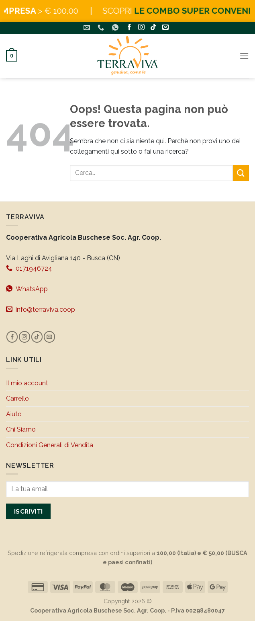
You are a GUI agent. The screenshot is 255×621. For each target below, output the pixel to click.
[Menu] (244, 56)
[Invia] (241, 173)
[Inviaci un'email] (165, 28)
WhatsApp (27, 289)
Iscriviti (28, 511)
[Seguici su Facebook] (129, 28)
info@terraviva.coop (40, 309)
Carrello (17, 398)
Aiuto (14, 414)
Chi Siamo (21, 429)
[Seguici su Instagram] (141, 28)
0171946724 (29, 268)
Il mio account (27, 383)
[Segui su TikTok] (153, 28)
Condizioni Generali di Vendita (49, 445)
